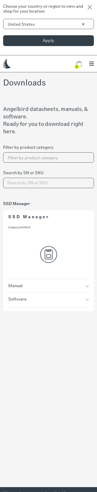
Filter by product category (28, 147)
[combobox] (48, 24)
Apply (49, 40)
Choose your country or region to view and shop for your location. (43, 9)
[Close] (90, 7)
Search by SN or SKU (23, 172)
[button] (79, 64)
